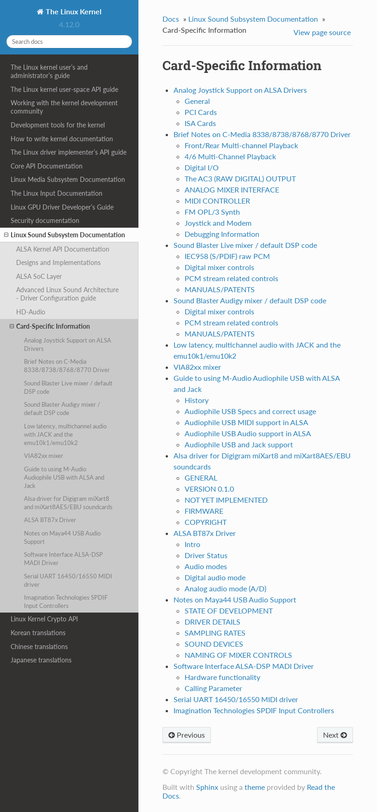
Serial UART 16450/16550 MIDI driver (68, 580)
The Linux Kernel (73, 11)
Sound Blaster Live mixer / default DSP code (68, 387)
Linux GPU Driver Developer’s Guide (62, 207)
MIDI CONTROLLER (217, 200)
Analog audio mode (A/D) (225, 588)
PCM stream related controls (231, 278)
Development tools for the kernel (58, 125)
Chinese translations (39, 646)
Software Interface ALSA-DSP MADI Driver (63, 558)
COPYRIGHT (206, 521)
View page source (322, 32)
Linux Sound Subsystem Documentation (64, 235)
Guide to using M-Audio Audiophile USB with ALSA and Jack (64, 477)
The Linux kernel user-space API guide (64, 89)
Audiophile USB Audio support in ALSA (248, 433)
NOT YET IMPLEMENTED (226, 499)
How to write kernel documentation (62, 139)
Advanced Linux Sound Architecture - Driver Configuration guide (67, 294)
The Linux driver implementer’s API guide (68, 152)
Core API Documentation (47, 166)
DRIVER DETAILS (212, 621)
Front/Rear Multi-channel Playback (241, 145)
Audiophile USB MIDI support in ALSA (246, 422)
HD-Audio (30, 312)
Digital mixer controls (219, 267)
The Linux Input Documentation (56, 193)
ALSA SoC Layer (39, 276)
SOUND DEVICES (214, 643)
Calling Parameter (213, 688)
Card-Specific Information (50, 326)
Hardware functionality (222, 677)
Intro (192, 544)
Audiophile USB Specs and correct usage (250, 411)
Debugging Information (222, 233)
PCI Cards (201, 112)
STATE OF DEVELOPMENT (229, 610)
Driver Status (206, 555)
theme (255, 786)
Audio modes (206, 566)
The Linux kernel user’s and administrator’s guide (49, 71)
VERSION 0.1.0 (209, 488)
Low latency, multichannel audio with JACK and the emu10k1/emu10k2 (65, 434)
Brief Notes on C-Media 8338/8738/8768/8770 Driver (67, 365)
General (197, 100)
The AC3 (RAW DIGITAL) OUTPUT (240, 178)
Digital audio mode (215, 577)
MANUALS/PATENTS (220, 289)
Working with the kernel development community (64, 107)
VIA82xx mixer (43, 455)
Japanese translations (41, 660)
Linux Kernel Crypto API (44, 619)
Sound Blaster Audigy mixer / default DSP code (62, 408)
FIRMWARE (204, 510)
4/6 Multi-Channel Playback (230, 156)
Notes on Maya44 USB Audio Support (62, 537)
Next (335, 734)
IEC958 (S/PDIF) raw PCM (227, 256)
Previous (186, 734)
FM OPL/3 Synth (212, 211)
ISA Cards (200, 123)
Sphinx (207, 786)
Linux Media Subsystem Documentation (68, 179)
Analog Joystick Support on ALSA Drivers (67, 344)
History (197, 400)
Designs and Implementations (58, 262)
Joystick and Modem (218, 222)
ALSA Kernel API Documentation (62, 249)
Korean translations (38, 633)
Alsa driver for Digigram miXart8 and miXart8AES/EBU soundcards (68, 503)
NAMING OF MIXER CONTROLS (238, 654)
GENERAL (201, 477)
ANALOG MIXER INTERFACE (232, 189)
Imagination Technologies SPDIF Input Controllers (66, 601)
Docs (170, 18)
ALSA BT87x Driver (50, 519)
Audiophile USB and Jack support (239, 444)
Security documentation (45, 220)
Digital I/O (202, 167)
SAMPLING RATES (215, 632)
